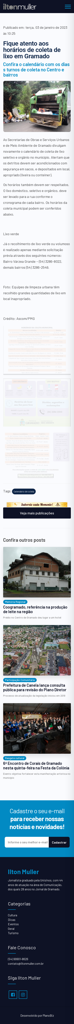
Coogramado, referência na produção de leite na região (35, 609)
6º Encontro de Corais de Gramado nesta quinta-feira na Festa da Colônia (36, 765)
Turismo (13, 933)
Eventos (13, 924)
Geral (11, 928)
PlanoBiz (48, 1015)
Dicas (11, 919)
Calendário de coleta (24, 491)
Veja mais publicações (37, 513)
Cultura (12, 915)
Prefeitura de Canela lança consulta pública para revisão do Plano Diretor (34, 687)
